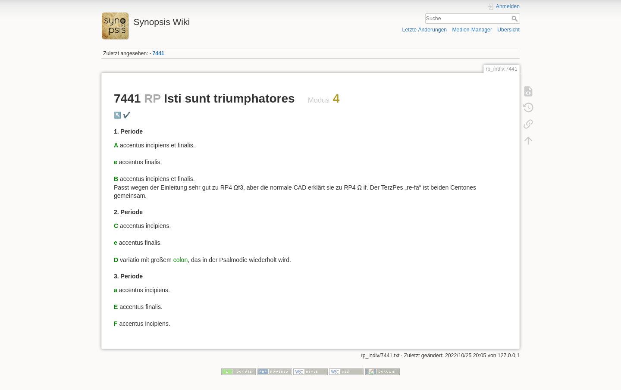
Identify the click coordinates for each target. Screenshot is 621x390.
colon (180, 259)
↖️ (117, 115)
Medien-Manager (472, 30)
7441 (158, 53)
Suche (515, 19)
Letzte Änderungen (424, 30)
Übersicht (508, 30)
